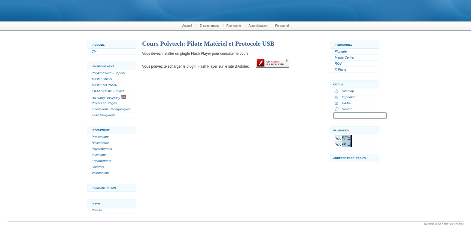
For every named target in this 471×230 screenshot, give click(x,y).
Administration (257, 25)
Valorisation (100, 173)
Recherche (233, 25)
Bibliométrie (100, 143)
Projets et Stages (104, 103)
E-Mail (346, 103)
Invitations (99, 155)
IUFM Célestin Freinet (108, 91)
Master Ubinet (102, 79)
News (97, 203)
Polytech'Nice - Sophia (108, 73)
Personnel (282, 25)
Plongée (341, 51)
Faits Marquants (103, 115)
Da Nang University (109, 97)
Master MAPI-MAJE (106, 85)
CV (94, 51)
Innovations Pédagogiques (111, 109)
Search (347, 109)
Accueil (187, 25)
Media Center (344, 57)
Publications (100, 137)
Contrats (98, 167)
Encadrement (101, 161)
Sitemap (348, 91)
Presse (97, 210)
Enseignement (209, 25)
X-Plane (340, 69)
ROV (338, 63)
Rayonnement (102, 149)
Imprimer (348, 97)
